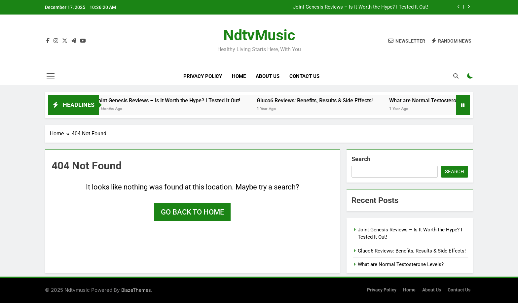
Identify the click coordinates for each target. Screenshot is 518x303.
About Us (267, 76)
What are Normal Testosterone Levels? (440, 100)
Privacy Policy (202, 76)
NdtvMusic (259, 35)
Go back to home (192, 212)
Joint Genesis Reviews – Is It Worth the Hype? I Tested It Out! (360, 7)
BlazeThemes (136, 290)
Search (361, 158)
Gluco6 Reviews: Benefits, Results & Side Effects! (320, 100)
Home (239, 76)
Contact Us (304, 76)
